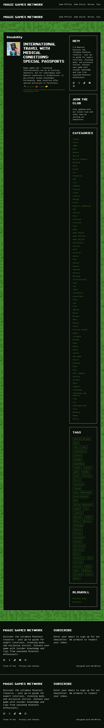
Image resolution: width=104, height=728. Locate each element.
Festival (77, 223)
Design (76, 199)
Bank (75, 149)
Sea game (77, 356)
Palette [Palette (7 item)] (77, 529)
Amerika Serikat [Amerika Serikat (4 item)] (82, 439)
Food (75, 226)
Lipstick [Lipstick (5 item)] (78, 513)
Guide (48, 89)
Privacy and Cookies (29, 666)
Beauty (76, 152)
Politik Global (80, 330)
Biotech (76, 163)
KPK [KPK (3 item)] (75, 501)
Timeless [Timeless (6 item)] (86, 570)
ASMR (75, 146)
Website (76, 412)
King (75, 300)
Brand (75, 169)
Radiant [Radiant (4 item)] (77, 542)
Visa (75, 409)
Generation (78, 243)
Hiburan (76, 270)
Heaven (76, 266)
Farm (75, 216)
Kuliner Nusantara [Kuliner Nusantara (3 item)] (83, 505)
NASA (75, 320)
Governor (77, 253)
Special (31, 91)
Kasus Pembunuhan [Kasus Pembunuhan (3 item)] (82, 492)
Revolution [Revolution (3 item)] (79, 546)
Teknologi (77, 390)
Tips (75, 399)
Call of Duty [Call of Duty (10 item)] (80, 447)
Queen (75, 333)
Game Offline (79, 236)
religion (77, 336)
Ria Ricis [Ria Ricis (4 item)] (78, 550)
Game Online (78, 239)
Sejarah (76, 363)
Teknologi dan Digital (80, 394)
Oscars (76, 323)
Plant (75, 326)
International (55, 89)
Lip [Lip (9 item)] (86, 509)
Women (75, 416)
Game (75, 229)
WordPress (96, 666)
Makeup (76, 310)
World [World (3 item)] (76, 579)
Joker (75, 290)
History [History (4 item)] (87, 476)
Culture (76, 196)
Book (75, 166)
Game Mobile (78, 233)
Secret (76, 360)
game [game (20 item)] (76, 472)
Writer (76, 419)
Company (76, 186)
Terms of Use (9, 666)
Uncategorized (80, 406)
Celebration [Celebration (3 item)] (80, 451)
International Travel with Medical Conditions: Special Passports (43, 52)
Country (41, 86)
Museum (76, 316)
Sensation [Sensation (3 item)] (78, 558)
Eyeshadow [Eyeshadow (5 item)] (78, 464)
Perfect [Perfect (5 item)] (77, 533)
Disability (43, 89)
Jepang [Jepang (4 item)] (77, 488)
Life (75, 306)
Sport (75, 383)
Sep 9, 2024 (30, 86)
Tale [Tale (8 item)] (76, 570)
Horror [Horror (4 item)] (77, 480)
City (75, 183)
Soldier (76, 380)
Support (76, 387)
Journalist (78, 293)
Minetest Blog (80, 599)
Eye (74, 209)
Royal (75, 346)
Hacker (76, 256)
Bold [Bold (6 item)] (76, 443)
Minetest (77, 602)
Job (74, 286)
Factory (76, 213)
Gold (75, 249)
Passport (25, 91)
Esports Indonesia (82, 206)
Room (75, 343)
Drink (75, 203)
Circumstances (27, 89)
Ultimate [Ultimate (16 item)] (78, 574)
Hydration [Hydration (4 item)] (78, 484)
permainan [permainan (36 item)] (78, 538)
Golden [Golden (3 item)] (85, 472)
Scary (75, 350)
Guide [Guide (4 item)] (76, 476)
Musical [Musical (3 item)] (87, 521)
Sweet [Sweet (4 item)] (88, 566)
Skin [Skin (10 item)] (90, 558)
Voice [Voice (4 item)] (89, 574)
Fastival (77, 219)
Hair (75, 259)
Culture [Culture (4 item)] (77, 455)
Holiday (76, 276)
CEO (74, 179)
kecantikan (78, 296)
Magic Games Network (23, 4)
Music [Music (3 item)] (76, 521)
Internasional (80, 280)
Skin (75, 370)
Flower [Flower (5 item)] (77, 468)
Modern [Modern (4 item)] (88, 517)
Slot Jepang (78, 373)
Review (76, 340)
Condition (36, 89)
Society (76, 377)
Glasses (76, 246)
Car (74, 173)
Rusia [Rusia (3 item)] (76, 554)
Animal (76, 139)
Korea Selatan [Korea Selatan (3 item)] (81, 496)
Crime (75, 193)
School (76, 353)
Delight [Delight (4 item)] (77, 460)
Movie (75, 313)
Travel (36, 91)
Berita (76, 156)
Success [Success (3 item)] (77, 566)
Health (76, 263)
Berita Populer (80, 159)
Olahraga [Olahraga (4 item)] (78, 525)
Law (74, 303)
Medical (62, 89)
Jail (75, 283)
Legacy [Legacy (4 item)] (77, 509)
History (76, 273)
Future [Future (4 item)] (87, 468)
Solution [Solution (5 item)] (78, 562)
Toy (74, 402)
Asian (75, 142)
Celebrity (77, 176)
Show (75, 366)
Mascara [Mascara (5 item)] (77, 517)
